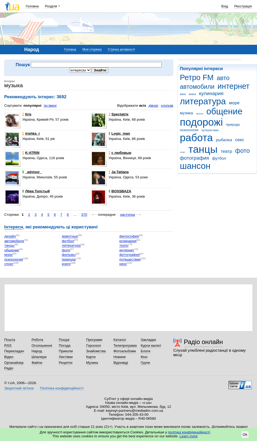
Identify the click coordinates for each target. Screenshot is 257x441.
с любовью (119, 153)
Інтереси (13, 226)
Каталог (119, 340)
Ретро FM (197, 77)
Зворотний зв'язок (19, 388)
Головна (32, 6)
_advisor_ (32, 172)
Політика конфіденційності (61, 388)
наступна (127, 215)
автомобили (197, 86)
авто (223, 78)
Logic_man (119, 133)
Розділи (51, 6)
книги (192, 94)
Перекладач (14, 351)
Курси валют (151, 345)
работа (196, 137)
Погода (64, 345)
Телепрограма (125, 345)
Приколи (66, 351)
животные (70, 236)
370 (84, 215)
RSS (8, 345)
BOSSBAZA (119, 191)
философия (129, 236)
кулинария (211, 93)
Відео (8, 357)
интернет (233, 86)
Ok (245, 435)
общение (224, 111)
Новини (119, 357)
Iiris (26, 114)
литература (203, 101)
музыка (199, 113)
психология (189, 130)
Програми (94, 340)
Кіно (144, 357)
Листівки (66, 357)
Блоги (145, 351)
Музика (92, 363)
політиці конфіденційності (189, 432)
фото (242, 150)
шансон (195, 166)
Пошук (64, 340)
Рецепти (65, 363)
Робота (37, 340)
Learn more (189, 436)
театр (226, 151)
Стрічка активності (121, 49)
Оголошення (42, 345)
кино (183, 94)
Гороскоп (93, 345)
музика (186, 113)
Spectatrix (118, 114)
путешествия (209, 130)
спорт (182, 152)
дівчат (154, 105)
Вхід (224, 6)
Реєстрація (243, 6)
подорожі (201, 122)
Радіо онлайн (203, 341)
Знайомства (96, 351)
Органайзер (13, 363)
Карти (91, 357)
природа (233, 124)
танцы (203, 149)
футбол (219, 158)
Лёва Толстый (36, 191)
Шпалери (39, 357)
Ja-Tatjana (118, 172)
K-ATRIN (30, 153)
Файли (37, 363)
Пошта (9, 340)
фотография (194, 158)
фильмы (69, 255)
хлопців (167, 105)
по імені (50, 105)
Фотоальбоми (124, 351)
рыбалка (224, 140)
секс (239, 139)
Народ (37, 351)
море (234, 102)
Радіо (8, 368)
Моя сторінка (92, 49)
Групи (145, 363)
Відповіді (120, 363)
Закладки (148, 340)
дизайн (10, 236)
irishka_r (31, 133)
